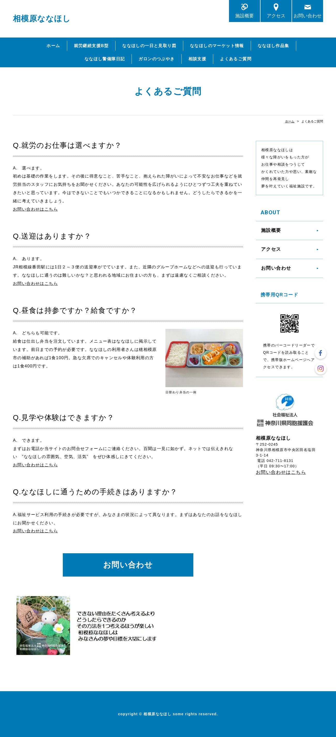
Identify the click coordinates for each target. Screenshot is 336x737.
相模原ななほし (42, 18)
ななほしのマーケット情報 (217, 45)
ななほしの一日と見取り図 (149, 45)
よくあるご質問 (235, 59)
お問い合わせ (308, 15)
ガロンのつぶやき (156, 59)
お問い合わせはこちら (35, 209)
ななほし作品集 (273, 45)
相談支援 (197, 59)
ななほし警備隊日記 (105, 59)
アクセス (276, 15)
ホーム (53, 45)
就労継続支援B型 (91, 45)
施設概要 (244, 15)
